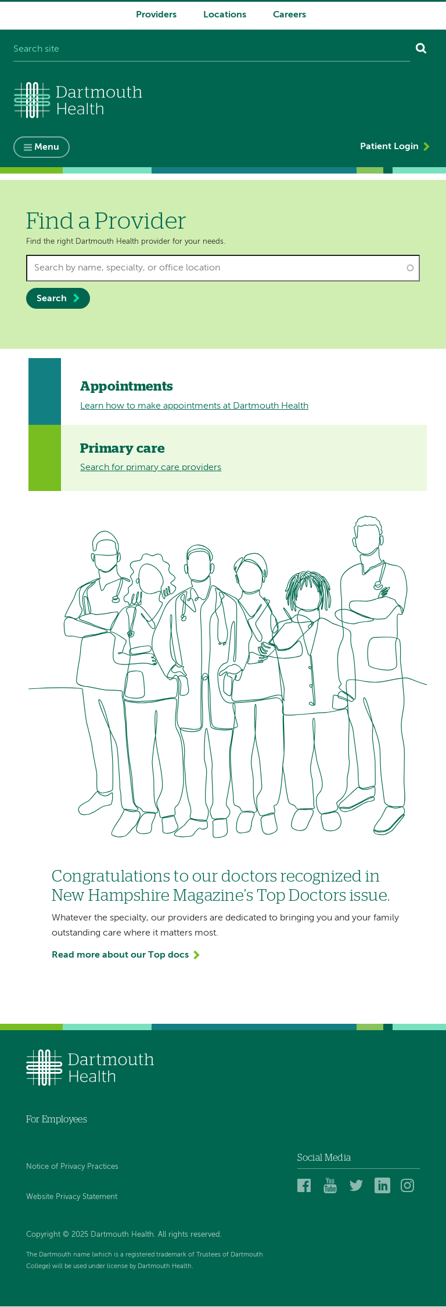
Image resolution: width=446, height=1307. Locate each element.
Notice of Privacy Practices (72, 1167)
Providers (156, 15)
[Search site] (211, 50)
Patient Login (389, 146)
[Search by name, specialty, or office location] (223, 268)
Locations (224, 15)
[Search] (421, 50)
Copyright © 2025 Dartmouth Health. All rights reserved (123, 1235)
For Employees (56, 1119)
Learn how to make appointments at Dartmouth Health (194, 406)
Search (52, 299)
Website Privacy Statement (71, 1197)
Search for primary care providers (150, 467)
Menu (46, 147)
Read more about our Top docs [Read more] (120, 955)
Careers (289, 15)
